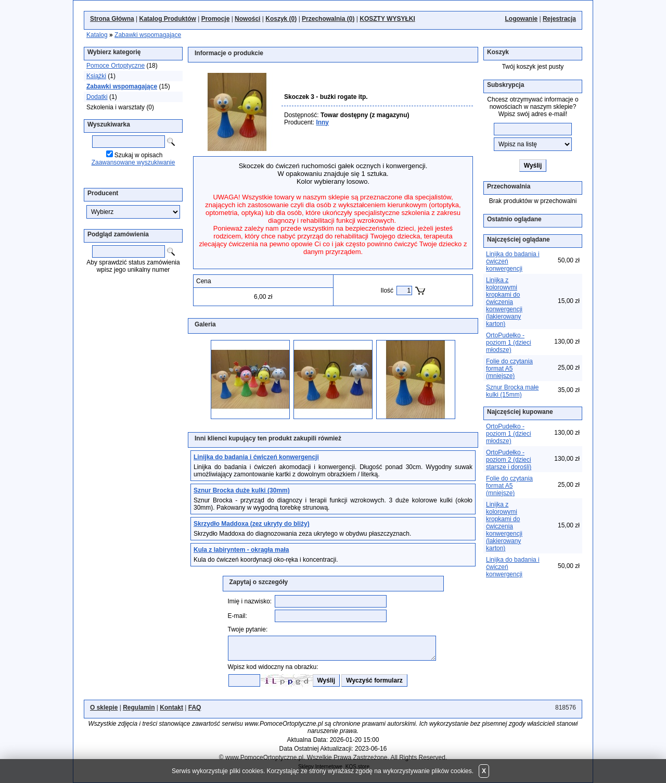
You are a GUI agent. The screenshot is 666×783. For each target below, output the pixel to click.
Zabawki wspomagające (147, 35)
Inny (322, 122)
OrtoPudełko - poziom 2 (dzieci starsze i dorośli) (508, 460)
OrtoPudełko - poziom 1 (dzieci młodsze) (508, 342)
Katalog (97, 35)
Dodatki (97, 96)
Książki (96, 76)
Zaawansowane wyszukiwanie (133, 162)
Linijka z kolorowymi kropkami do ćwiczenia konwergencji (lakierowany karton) (504, 301)
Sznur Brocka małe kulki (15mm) (512, 391)
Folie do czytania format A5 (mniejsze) (509, 369)
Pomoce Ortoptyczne (115, 65)
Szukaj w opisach (138, 155)
